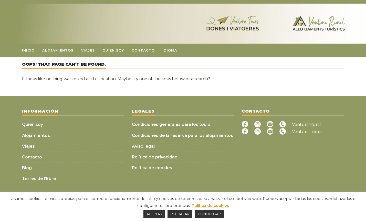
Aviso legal (143, 146)
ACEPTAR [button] (154, 214)
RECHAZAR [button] (180, 214)
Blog (27, 167)
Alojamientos (58, 50)
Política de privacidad (154, 157)
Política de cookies (152, 167)
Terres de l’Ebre (39, 178)
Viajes (88, 50)
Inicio (28, 50)
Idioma (169, 50)
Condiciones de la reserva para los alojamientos (182, 135)
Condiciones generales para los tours (171, 124)
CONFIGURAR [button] (209, 214)
